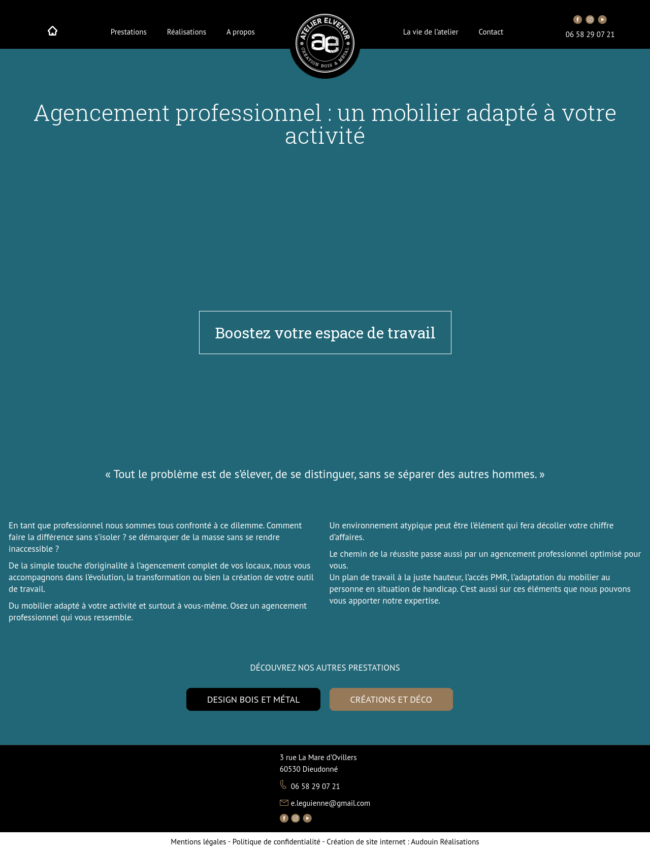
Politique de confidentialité (276, 841)
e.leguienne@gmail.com (330, 803)
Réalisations (186, 32)
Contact (491, 32)
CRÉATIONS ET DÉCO (391, 699)
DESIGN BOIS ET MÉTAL (253, 699)
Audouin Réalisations (403, 841)
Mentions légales (198, 841)
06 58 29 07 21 (590, 34)
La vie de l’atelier (431, 32)
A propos (240, 32)
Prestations (129, 32)
